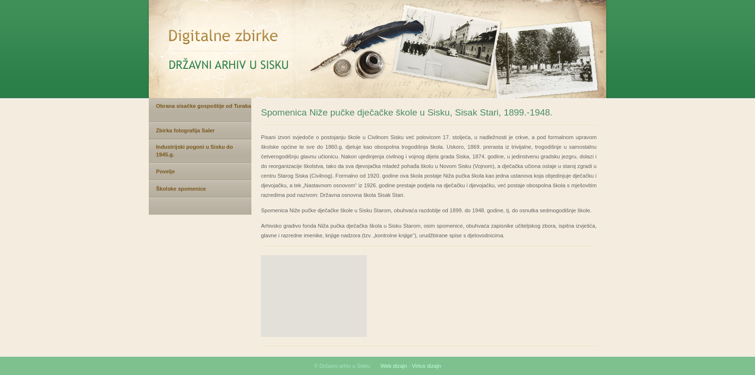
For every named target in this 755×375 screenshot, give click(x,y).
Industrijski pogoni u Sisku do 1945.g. (194, 150)
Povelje (165, 171)
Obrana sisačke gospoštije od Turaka (203, 106)
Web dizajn (393, 366)
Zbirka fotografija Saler (185, 130)
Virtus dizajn (426, 366)
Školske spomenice (181, 189)
